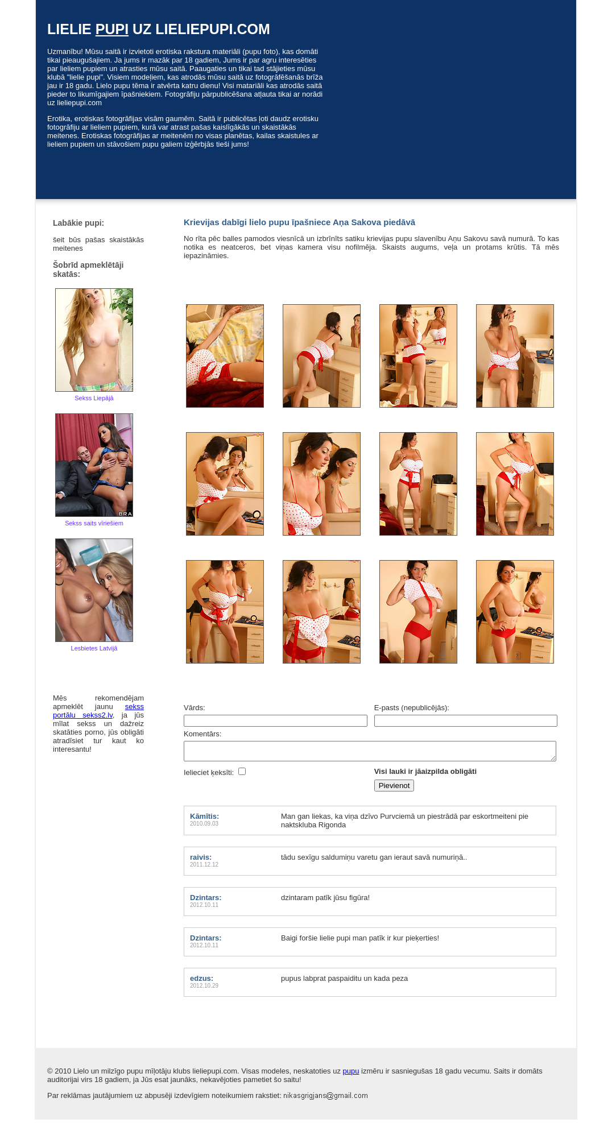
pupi (112, 29)
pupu (351, 1074)
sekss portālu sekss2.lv (98, 710)
